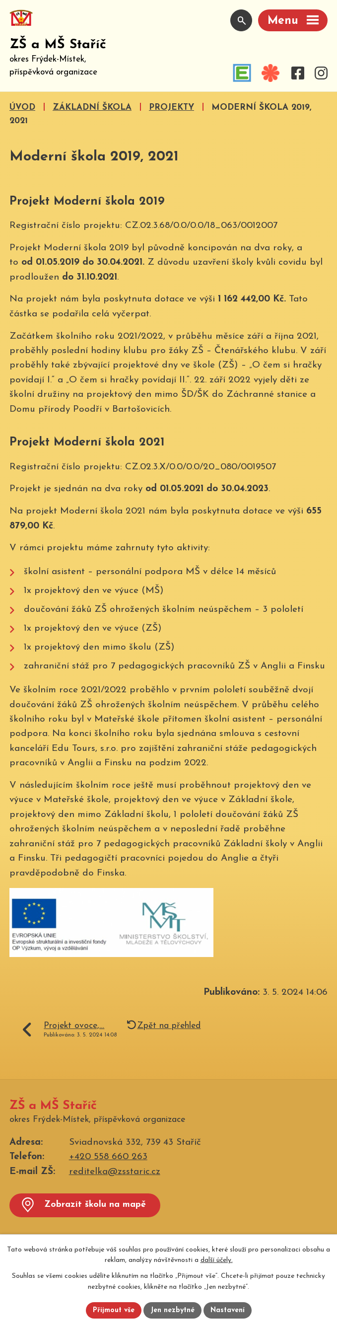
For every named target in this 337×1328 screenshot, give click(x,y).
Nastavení (227, 1310)
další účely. (217, 1260)
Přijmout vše (114, 1310)
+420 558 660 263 (108, 1157)
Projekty (171, 107)
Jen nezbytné (172, 1310)
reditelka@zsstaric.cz (114, 1172)
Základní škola (92, 107)
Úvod (22, 107)
